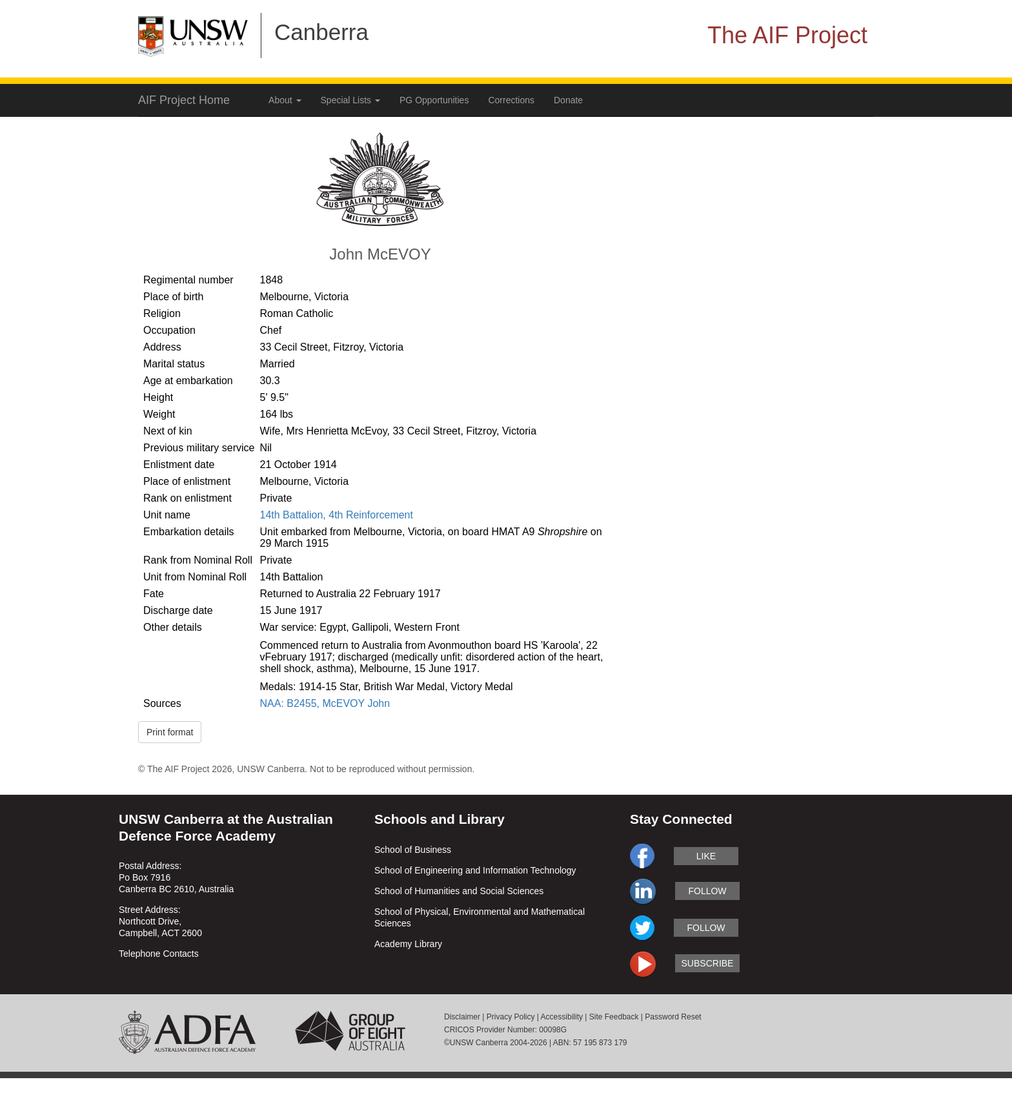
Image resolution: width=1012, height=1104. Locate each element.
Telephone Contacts (159, 953)
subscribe (708, 963)
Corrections (511, 100)
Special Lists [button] (350, 100)
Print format (170, 732)
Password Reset (673, 1016)
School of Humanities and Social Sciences (458, 891)
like (706, 856)
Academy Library (408, 944)
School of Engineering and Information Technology (475, 870)
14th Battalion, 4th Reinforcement (335, 514)
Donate (568, 100)
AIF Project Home (184, 100)
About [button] (284, 100)
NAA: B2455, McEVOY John (324, 703)
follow (707, 891)
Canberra (321, 32)
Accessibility (562, 1016)
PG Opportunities (434, 100)
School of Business (412, 849)
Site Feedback (614, 1016)
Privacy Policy (511, 1016)
